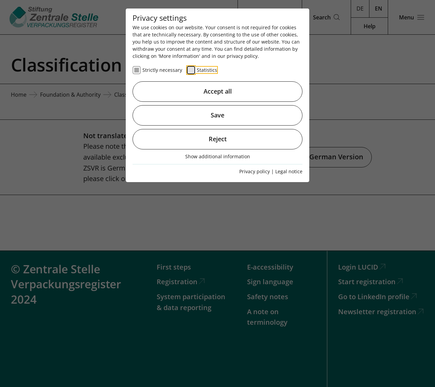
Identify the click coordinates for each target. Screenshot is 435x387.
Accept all (218, 91)
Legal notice (288, 171)
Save (217, 115)
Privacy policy (254, 171)
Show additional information (217, 156)
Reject (218, 139)
